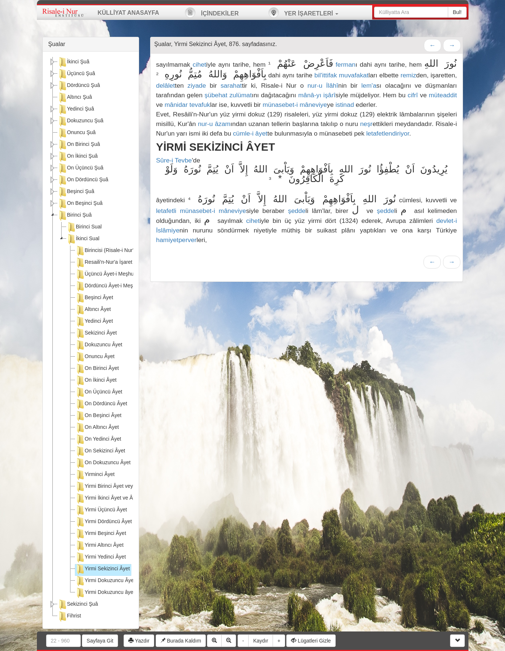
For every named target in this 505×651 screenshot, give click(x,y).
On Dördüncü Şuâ (83, 180)
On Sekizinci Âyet (100, 451)
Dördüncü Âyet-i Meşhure (109, 286)
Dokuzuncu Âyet (98, 345)
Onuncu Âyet (95, 357)
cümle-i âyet (250, 133)
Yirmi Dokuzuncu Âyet (105, 581)
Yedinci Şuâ (76, 109)
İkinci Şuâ (74, 62)
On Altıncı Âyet (97, 428)
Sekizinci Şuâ (78, 604)
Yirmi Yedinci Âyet (100, 557)
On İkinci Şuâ (78, 156)
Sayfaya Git (100, 641)
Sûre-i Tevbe (174, 160)
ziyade (196, 85)
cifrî (413, 95)
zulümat (240, 95)
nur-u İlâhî (322, 85)
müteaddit (443, 95)
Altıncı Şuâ (75, 97)
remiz (408, 75)
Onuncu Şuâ (77, 133)
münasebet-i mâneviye (295, 104)
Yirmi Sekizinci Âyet (102, 569)
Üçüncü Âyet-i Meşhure (107, 274)
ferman (346, 64)
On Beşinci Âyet (98, 416)
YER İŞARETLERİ (303, 12)
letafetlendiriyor (387, 133)
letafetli (166, 210)
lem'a (368, 85)
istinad (344, 104)
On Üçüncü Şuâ (81, 168)
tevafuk (200, 104)
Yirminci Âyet (95, 475)
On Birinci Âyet (97, 369)
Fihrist (69, 616)
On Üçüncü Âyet (98, 392)
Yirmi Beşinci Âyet (100, 534)
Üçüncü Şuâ (76, 74)
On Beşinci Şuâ (80, 204)
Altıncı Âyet (93, 310)
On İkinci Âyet (96, 380)
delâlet (165, 85)
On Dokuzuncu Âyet (103, 463)
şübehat (216, 95)
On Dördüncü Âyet (101, 404)
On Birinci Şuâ (79, 145)
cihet (199, 64)
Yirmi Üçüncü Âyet (101, 510)
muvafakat (354, 75)
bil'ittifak (325, 75)
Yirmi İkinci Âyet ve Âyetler (110, 498)
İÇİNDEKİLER (212, 12)
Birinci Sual (84, 227)
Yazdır (138, 641)
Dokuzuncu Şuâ (81, 121)
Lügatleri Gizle (311, 641)
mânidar (176, 104)
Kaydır (260, 641)
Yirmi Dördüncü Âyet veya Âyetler (118, 522)
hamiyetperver (176, 240)
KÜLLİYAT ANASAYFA (128, 13)
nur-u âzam (214, 123)
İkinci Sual (83, 239)
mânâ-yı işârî (316, 95)
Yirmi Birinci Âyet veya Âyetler (114, 487)
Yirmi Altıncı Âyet (99, 545)
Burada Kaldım (180, 641)
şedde (296, 210)
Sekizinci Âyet (96, 333)
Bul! (457, 12)
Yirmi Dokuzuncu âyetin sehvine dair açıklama (132, 593)
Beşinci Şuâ (76, 192)
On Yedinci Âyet (98, 439)
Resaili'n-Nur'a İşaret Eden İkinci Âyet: (123, 263)
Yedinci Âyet (94, 321)
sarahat (231, 85)
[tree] (91, 340)
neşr (366, 123)
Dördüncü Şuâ (79, 86)
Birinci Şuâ (75, 215)
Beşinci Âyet (94, 298)
